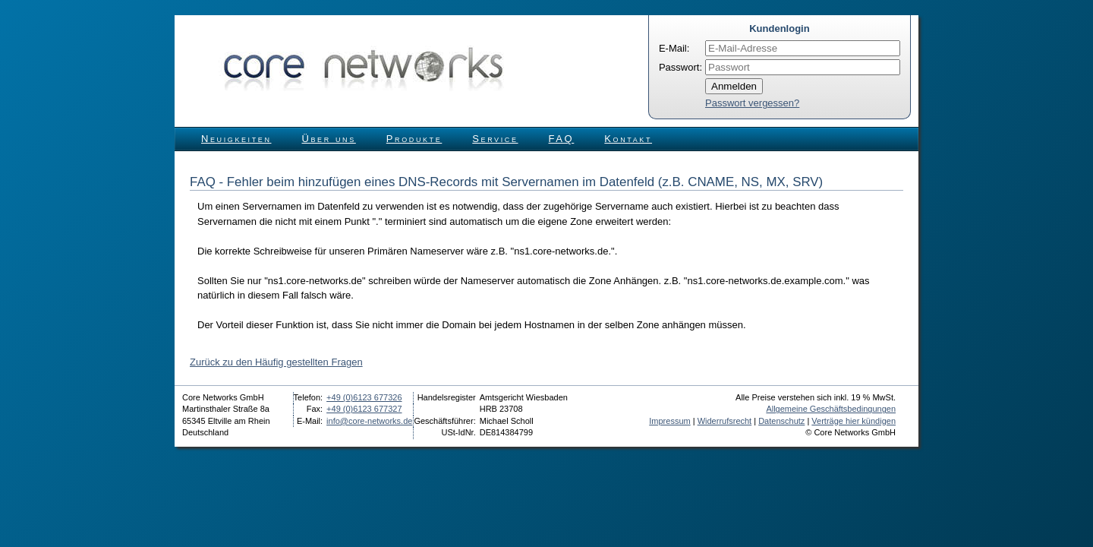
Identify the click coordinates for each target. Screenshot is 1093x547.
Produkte (414, 138)
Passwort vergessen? (752, 103)
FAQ (562, 138)
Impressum (669, 420)
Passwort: (680, 67)
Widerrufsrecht (725, 420)
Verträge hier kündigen (853, 420)
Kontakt (628, 138)
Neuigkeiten (236, 138)
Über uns (329, 138)
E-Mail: (674, 48)
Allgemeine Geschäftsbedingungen (831, 408)
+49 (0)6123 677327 (364, 408)
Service (495, 138)
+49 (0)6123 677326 (364, 397)
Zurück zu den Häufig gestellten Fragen (276, 362)
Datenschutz (781, 420)
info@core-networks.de (369, 420)
